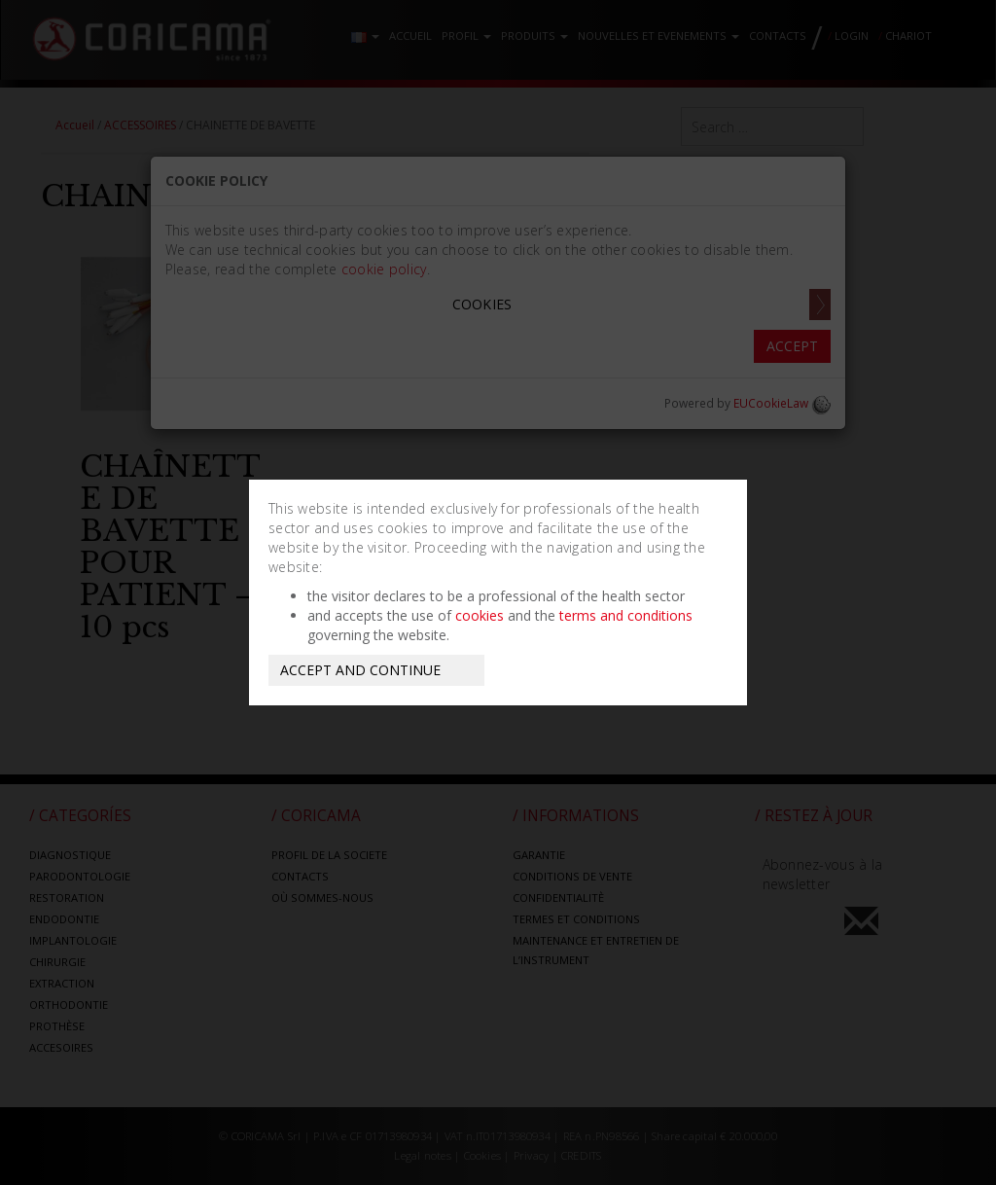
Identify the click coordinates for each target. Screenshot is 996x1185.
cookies (479, 615)
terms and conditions (626, 615)
